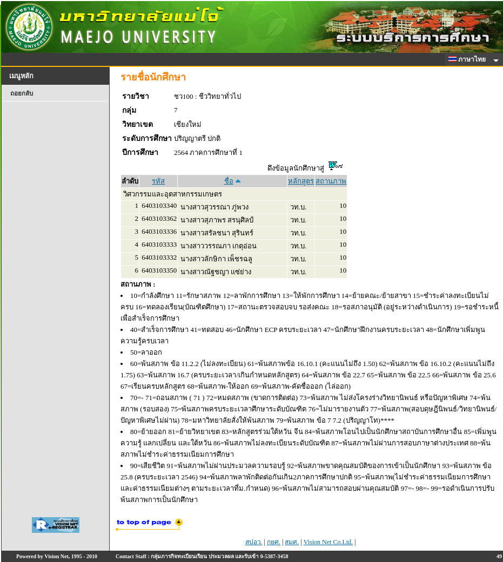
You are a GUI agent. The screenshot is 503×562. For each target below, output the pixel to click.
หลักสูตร (301, 181)
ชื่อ (228, 181)
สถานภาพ (331, 181)
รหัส (158, 181)
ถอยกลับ (21, 93)
